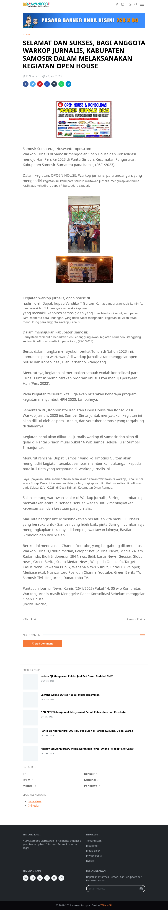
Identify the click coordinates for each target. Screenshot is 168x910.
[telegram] (26, 878)
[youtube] (40, 878)
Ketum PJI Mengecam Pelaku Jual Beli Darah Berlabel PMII (77, 676)
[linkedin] (33, 878)
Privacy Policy (94, 855)
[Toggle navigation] (142, 4)
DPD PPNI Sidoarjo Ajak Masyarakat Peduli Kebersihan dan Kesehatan (84, 712)
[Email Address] (112, 888)
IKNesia (34, 806)
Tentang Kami (94, 840)
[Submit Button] (141, 888)
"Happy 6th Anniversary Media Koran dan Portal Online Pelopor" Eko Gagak (87, 748)
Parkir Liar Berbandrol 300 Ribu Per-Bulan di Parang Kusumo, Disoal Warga (87, 730)
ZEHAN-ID (106, 905)
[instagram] (122, 4)
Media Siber (93, 850)
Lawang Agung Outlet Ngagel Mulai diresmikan (70, 694)
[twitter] (54, 878)
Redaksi (90, 860)
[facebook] (117, 4)
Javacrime (35, 801)
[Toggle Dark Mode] (130, 4)
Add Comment (42, 643)
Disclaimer (92, 845)
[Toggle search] (136, 4)
